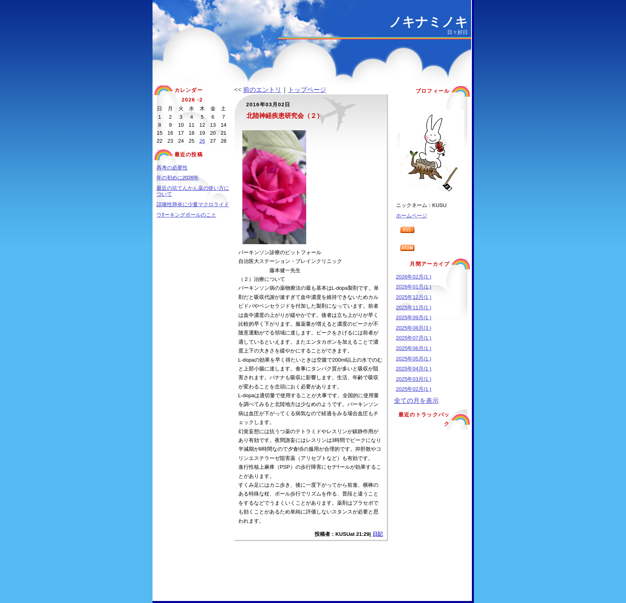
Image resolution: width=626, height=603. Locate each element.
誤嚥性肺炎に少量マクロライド (192, 204)
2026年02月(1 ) (414, 277)
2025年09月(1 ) (414, 317)
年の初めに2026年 (177, 178)
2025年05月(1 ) (414, 359)
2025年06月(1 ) (414, 348)
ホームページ (411, 216)
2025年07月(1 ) (414, 338)
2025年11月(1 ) (414, 307)
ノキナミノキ (428, 22)
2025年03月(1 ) (414, 379)
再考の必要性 (172, 168)
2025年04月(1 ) (414, 369)
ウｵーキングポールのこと (186, 215)
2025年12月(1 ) (414, 297)
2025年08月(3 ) (414, 328)
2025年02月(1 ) (414, 389)
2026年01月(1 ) (414, 287)
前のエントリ (262, 89)
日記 (377, 534)
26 (202, 141)
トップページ (307, 89)
